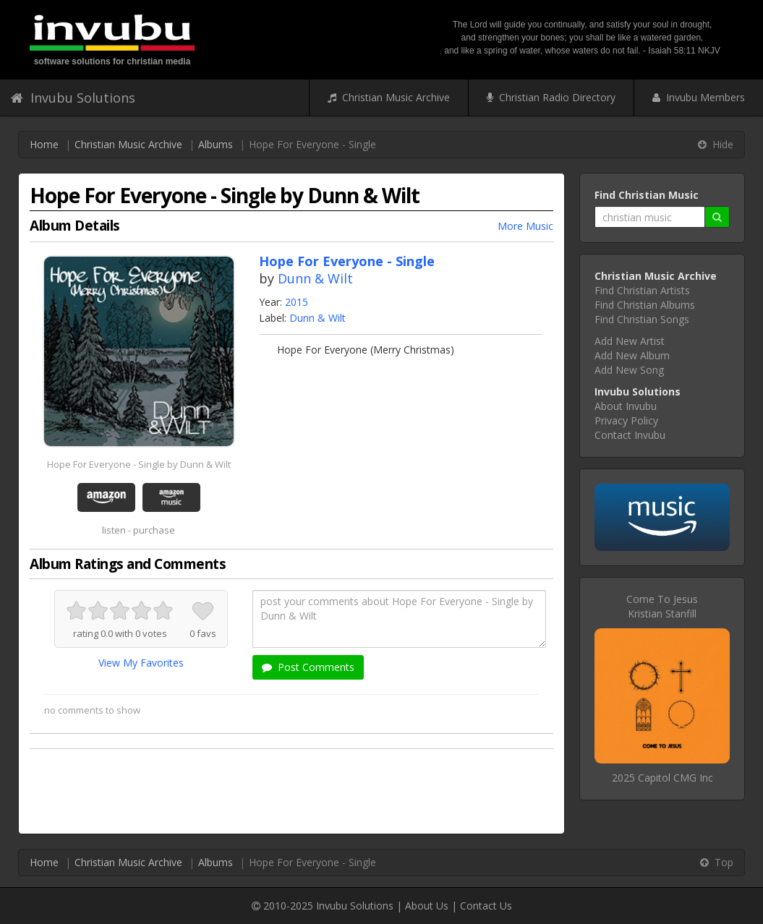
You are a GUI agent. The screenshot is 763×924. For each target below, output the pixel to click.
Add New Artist (629, 341)
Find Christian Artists (642, 290)
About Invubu (625, 406)
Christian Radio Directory (551, 97)
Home (44, 144)
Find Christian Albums (644, 305)
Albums (215, 144)
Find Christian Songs (641, 319)
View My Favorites (141, 663)
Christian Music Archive (389, 97)
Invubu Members (698, 97)
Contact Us (486, 905)
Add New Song (629, 370)
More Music (525, 226)
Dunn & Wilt (315, 278)
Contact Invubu (629, 435)
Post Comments (308, 667)
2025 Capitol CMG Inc (662, 777)
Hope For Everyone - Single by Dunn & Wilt (139, 464)
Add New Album (632, 355)
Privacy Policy (626, 420)
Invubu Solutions (73, 97)
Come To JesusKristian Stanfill (662, 606)
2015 (296, 302)
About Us (426, 905)
